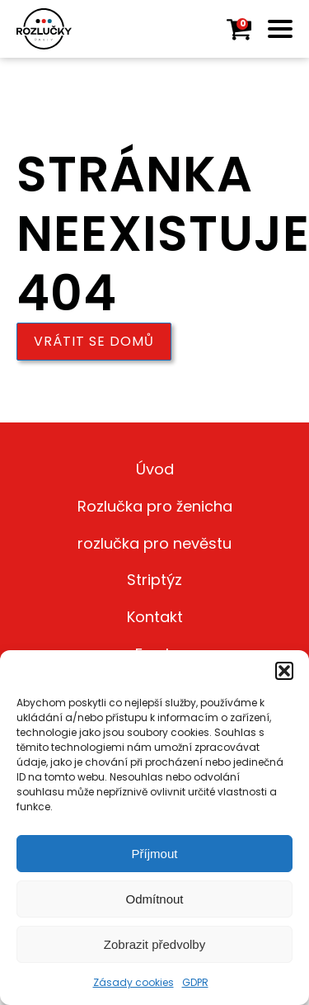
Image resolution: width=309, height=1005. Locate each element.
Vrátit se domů (94, 341)
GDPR (195, 982)
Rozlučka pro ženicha (154, 506)
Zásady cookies (133, 982)
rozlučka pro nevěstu (154, 543)
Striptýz (154, 579)
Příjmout (155, 854)
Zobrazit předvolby (154, 944)
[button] (284, 671)
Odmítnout (154, 899)
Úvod (155, 469)
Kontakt (155, 616)
